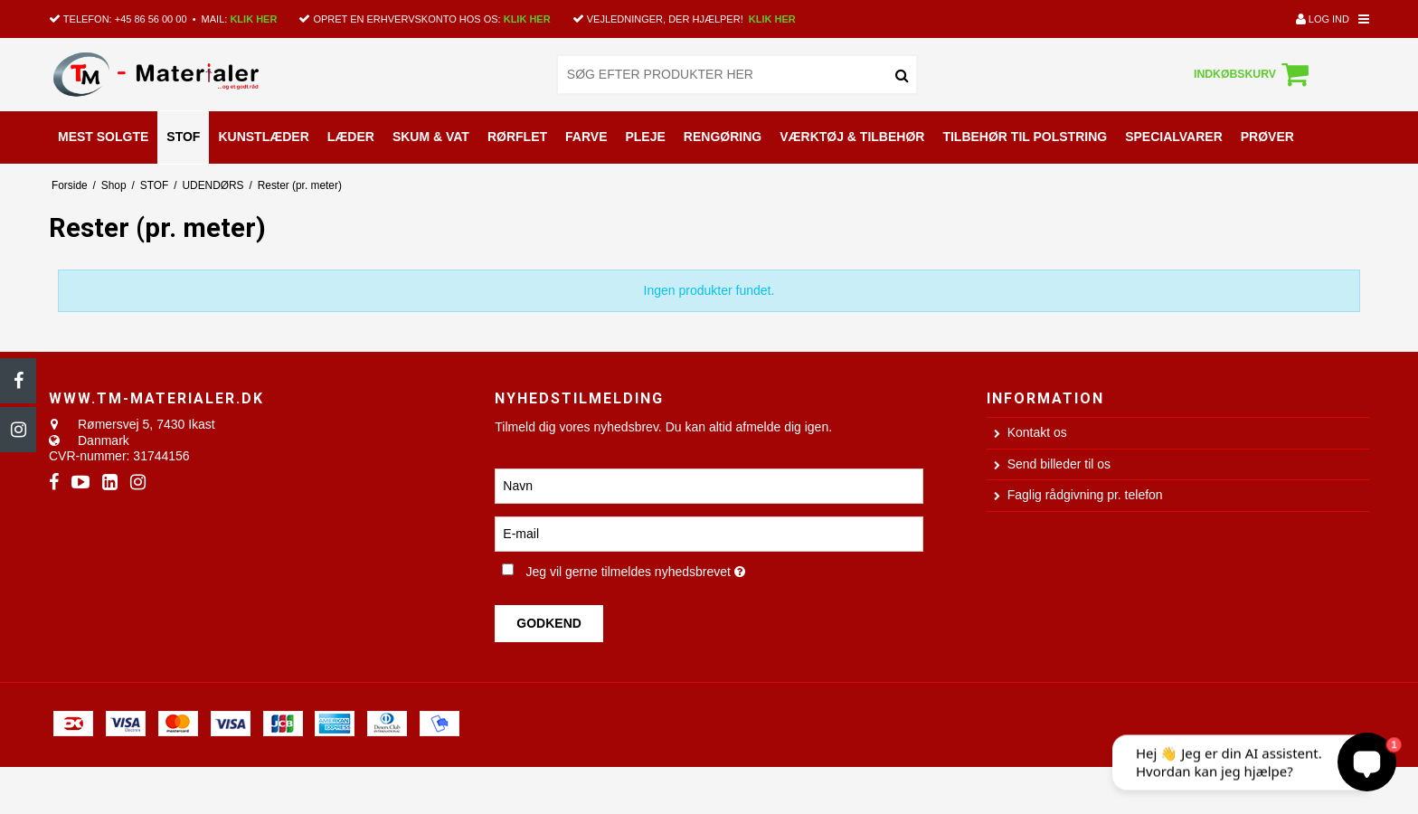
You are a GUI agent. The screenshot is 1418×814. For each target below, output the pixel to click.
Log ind (1322, 19)
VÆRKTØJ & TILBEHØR (852, 136)
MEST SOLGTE (103, 136)
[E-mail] (708, 532)
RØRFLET (517, 136)
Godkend (548, 623)
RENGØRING (722, 136)
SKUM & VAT (430, 136)
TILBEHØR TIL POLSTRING (1024, 136)
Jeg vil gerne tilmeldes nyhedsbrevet (694, 569)
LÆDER (350, 136)
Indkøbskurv (1254, 74)
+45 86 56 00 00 (151, 19)
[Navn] (708, 485)
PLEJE (645, 136)
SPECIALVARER (1174, 136)
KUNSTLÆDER (263, 136)
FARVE (586, 136)
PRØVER (1267, 136)
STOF (183, 136)
